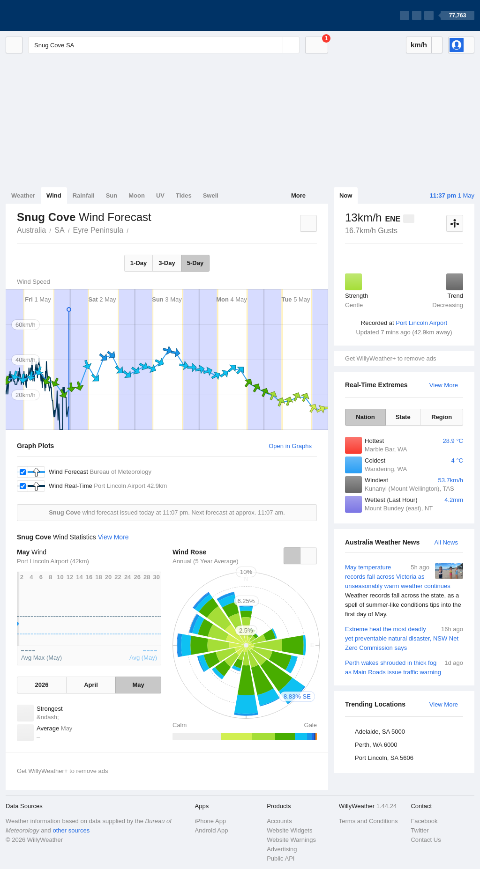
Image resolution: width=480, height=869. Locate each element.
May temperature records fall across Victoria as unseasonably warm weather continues (404, 591)
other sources (71, 830)
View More (443, 385)
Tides (184, 195)
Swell (210, 195)
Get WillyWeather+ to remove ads (390, 358)
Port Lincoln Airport (421, 322)
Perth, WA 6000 (376, 744)
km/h (419, 45)
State (403, 416)
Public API (280, 858)
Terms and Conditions (368, 821)
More (298, 195)
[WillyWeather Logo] (50, 15)
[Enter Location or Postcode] (164, 45)
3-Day (166, 262)
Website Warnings (291, 839)
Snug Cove (133, 229)
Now (345, 195)
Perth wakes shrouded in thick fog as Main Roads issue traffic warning (404, 667)
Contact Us (426, 839)
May (138, 684)
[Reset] (274, 45)
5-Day (195, 262)
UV (160, 195)
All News (446, 542)
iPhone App (210, 821)
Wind (53, 195)
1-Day (138, 262)
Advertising (282, 849)
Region (441, 416)
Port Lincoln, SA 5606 (384, 757)
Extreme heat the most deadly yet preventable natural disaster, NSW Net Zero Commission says (404, 638)
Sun (112, 195)
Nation (365, 416)
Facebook (424, 821)
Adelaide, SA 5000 (380, 731)
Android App (211, 830)
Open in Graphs (290, 445)
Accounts (279, 821)
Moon (136, 195)
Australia (31, 230)
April (91, 684)
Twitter (419, 830)
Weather (23, 195)
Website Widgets (289, 830)
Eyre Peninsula (98, 230)
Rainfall (84, 195)
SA (59, 230)
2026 (41, 684)
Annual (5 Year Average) (205, 561)
